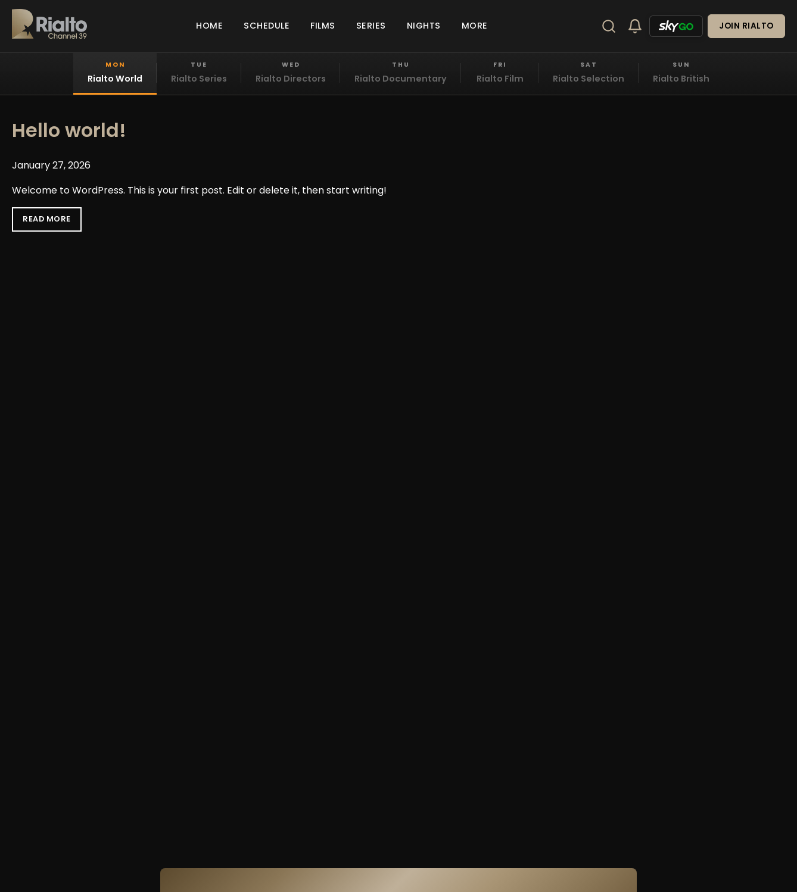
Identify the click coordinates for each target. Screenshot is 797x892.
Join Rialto (746, 26)
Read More (47, 219)
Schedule (266, 26)
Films (322, 26)
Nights (424, 26)
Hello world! (69, 130)
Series (371, 26)
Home (209, 26)
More (475, 26)
